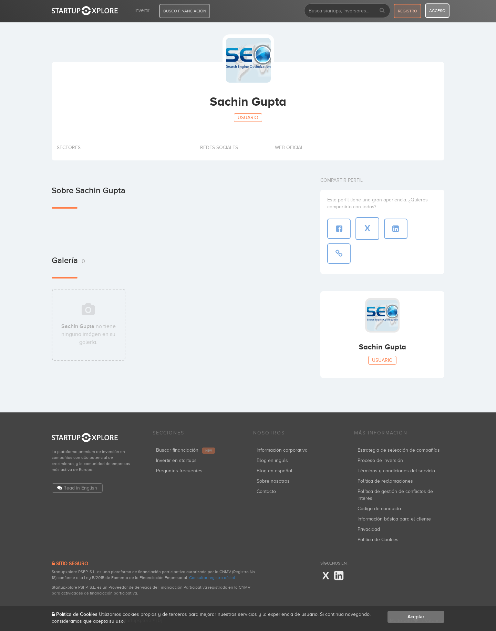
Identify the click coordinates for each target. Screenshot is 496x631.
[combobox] (347, 10)
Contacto (266, 491)
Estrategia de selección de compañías (399, 450)
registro (407, 11)
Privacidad (369, 529)
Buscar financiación (185, 450)
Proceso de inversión (380, 460)
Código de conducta (379, 508)
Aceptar (415, 617)
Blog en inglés (272, 460)
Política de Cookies (378, 539)
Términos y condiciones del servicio (396, 470)
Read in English (80, 488)
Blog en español (274, 470)
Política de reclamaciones (385, 481)
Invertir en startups (176, 460)
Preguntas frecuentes (179, 470)
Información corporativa (282, 450)
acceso (437, 10)
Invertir (141, 10)
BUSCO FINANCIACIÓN (184, 11)
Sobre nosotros (273, 481)
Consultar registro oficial (212, 577)
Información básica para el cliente (394, 519)
